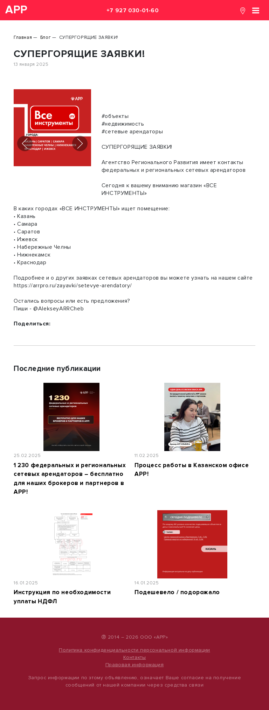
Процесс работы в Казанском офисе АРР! (191, 470)
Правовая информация (134, 665)
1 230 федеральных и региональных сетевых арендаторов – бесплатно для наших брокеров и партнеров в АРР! (70, 479)
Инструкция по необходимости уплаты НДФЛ (62, 597)
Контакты (134, 657)
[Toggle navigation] (256, 10)
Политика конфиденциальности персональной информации (134, 650)
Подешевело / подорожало (177, 592)
